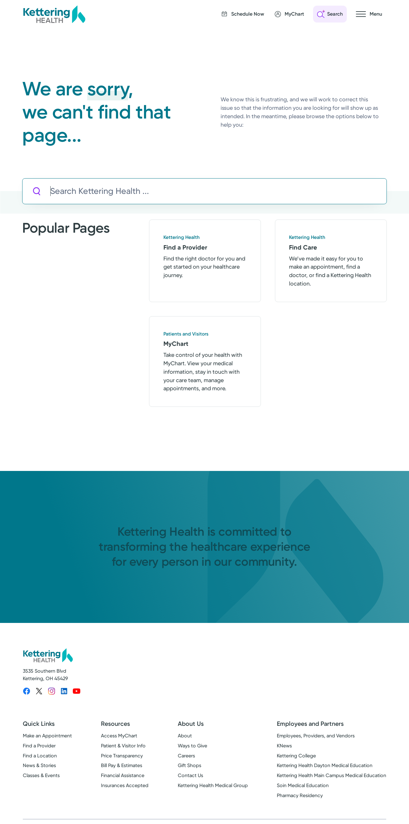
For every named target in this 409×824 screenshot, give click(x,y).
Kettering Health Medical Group (213, 785)
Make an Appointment (47, 736)
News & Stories (39, 765)
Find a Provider (39, 746)
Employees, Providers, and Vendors (316, 736)
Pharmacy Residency (300, 795)
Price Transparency (122, 756)
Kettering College (296, 756)
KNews (284, 746)
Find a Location (40, 756)
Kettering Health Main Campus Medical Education (331, 775)
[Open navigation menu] (369, 14)
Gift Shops (189, 765)
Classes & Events (41, 775)
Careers (186, 756)
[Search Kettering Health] (218, 191)
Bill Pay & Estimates (121, 765)
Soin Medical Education (303, 785)
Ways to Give (192, 746)
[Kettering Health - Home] (54, 14)
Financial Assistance (122, 775)
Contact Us (190, 775)
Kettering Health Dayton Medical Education (324, 765)
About (185, 736)
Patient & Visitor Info (123, 746)
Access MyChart (119, 736)
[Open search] (330, 14)
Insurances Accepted (124, 785)
